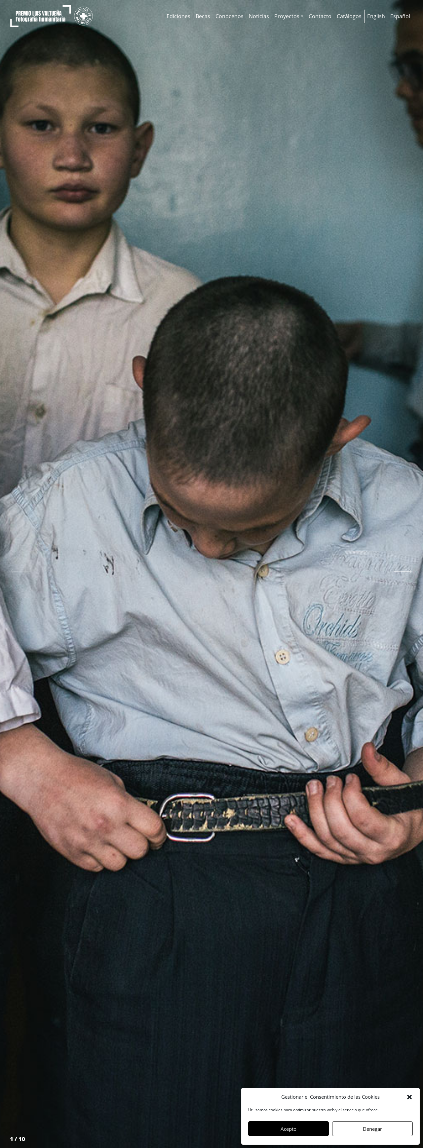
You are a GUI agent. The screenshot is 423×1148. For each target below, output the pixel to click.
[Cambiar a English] (376, 16)
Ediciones (178, 16)
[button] (409, 1096)
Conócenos (229, 16)
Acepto (288, 1129)
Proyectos (286, 16)
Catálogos (349, 16)
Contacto (320, 16)
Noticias (259, 16)
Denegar (372, 1129)
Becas (203, 16)
